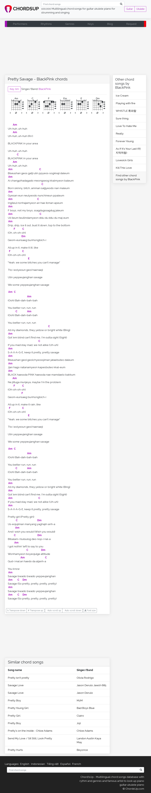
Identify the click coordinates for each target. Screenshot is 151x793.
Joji (79, 723)
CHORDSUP (22, 9)
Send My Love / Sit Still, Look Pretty (30, 738)
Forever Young (125, 141)
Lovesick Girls (124, 160)
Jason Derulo (85, 685)
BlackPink (44, 88)
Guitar (129, 9)
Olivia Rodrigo (85, 677)
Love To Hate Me (126, 125)
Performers (20, 23)
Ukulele (140, 9)
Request (131, 23)
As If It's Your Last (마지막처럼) (128, 150)
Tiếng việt (53, 763)
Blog (110, 23)
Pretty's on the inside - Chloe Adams (30, 730)
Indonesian (38, 763)
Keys (91, 23)
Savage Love (16, 685)
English (24, 763)
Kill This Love (124, 167)
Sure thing (122, 118)
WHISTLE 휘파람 (126, 110)
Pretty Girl (14, 715)
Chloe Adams (85, 730)
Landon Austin (86, 738)
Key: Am (14, 89)
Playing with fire (125, 103)
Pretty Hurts (15, 749)
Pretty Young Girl (18, 707)
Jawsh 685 (99, 685)
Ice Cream (122, 95)
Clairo (80, 715)
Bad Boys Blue (86, 707)
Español (65, 763)
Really (120, 133)
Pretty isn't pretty (18, 677)
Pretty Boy (14, 700)
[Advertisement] (75, 51)
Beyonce (82, 749)
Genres (69, 23)
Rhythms (46, 23)
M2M (80, 700)
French (76, 763)
